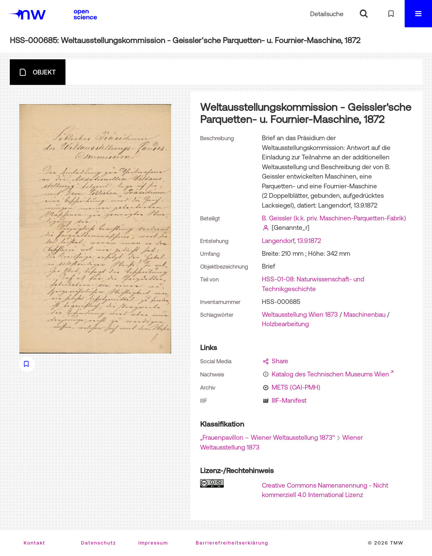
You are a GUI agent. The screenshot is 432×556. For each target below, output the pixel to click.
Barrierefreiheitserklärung (232, 543)
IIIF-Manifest (289, 400)
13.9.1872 (309, 240)
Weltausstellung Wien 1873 (300, 314)
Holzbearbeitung (285, 324)
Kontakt (34, 543)
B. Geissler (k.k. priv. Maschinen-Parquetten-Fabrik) (334, 218)
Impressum (153, 543)
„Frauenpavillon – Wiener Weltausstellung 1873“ (267, 437)
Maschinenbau (364, 314)
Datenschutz (98, 543)
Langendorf (278, 240)
